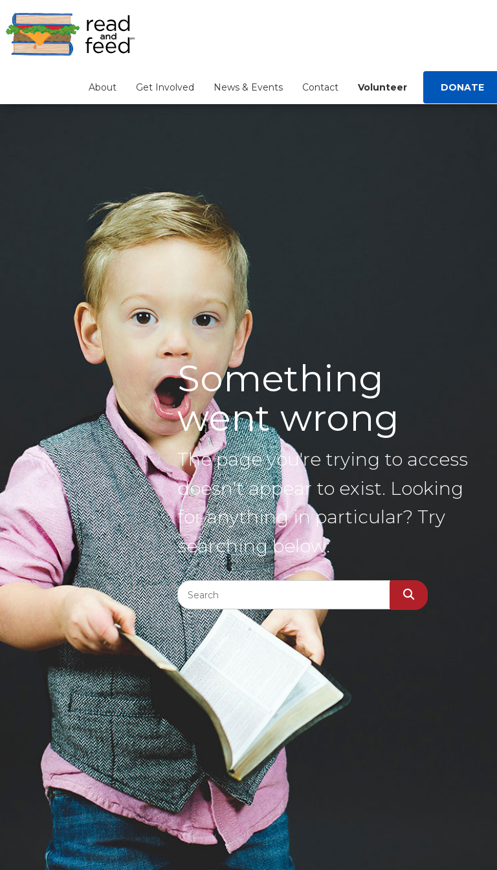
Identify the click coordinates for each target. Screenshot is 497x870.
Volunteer (382, 87)
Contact (320, 87)
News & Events (248, 87)
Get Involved (165, 87)
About (102, 87)
